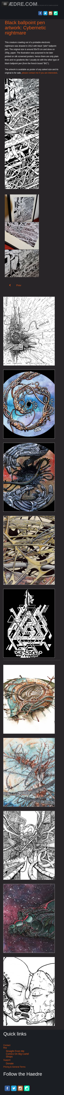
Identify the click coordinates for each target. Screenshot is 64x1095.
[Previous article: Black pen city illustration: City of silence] (15, 285)
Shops (9, 1056)
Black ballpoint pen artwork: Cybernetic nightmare (25, 27)
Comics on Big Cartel (17, 1053)
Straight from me (15, 1051)
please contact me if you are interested (39, 73)
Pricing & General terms (14, 1067)
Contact (6, 1045)
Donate (9, 1063)
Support (6, 1060)
